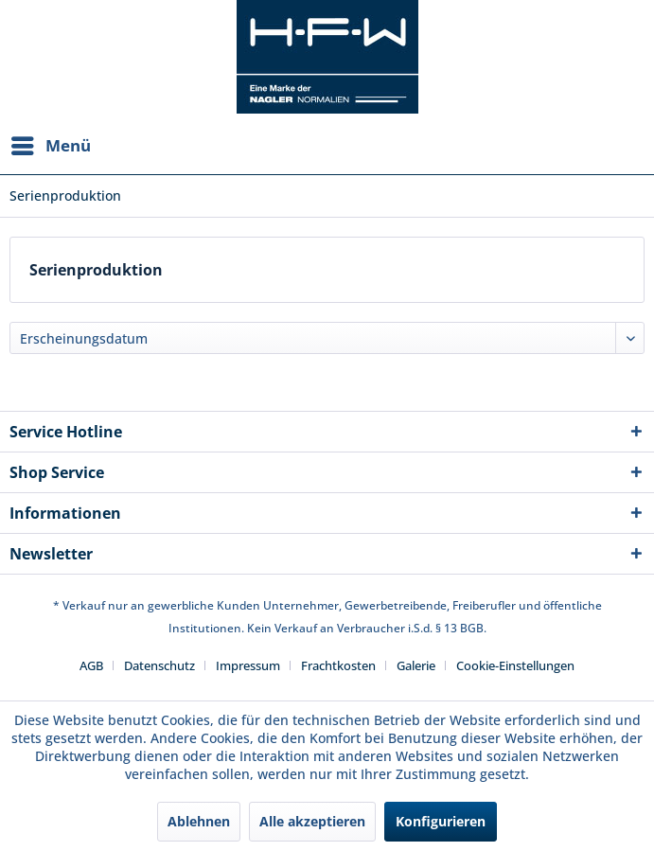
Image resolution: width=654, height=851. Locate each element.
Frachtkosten (338, 665)
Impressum (248, 665)
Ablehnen (199, 821)
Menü (51, 143)
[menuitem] (50, 146)
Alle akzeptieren (312, 821)
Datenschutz (159, 665)
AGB (91, 665)
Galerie (416, 665)
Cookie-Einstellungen (515, 665)
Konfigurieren (441, 821)
